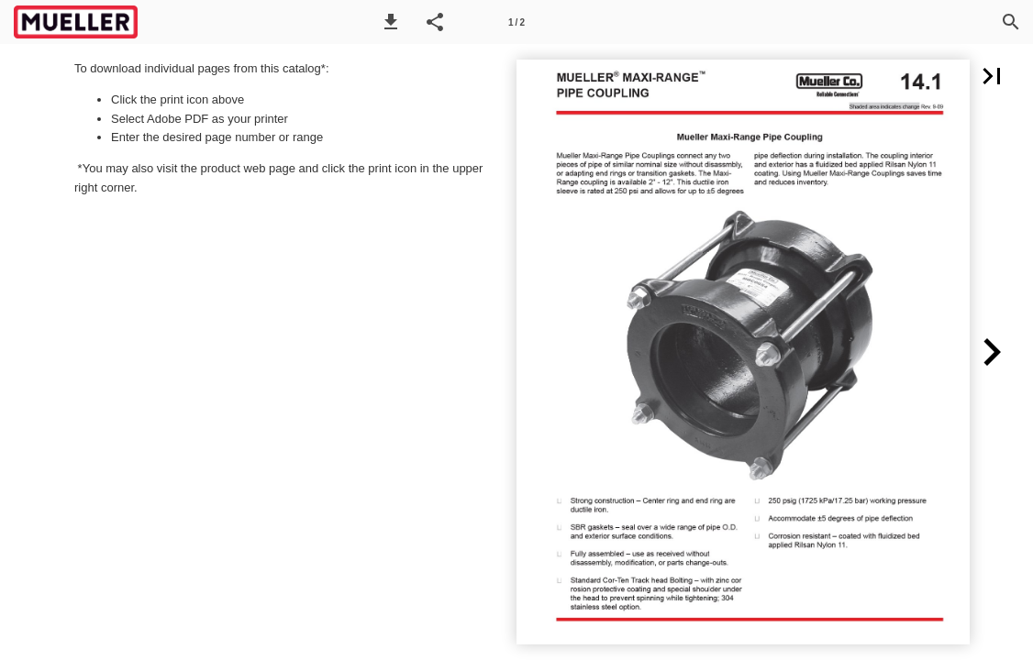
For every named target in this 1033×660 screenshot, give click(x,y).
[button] (391, 22)
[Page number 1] (516, 22)
